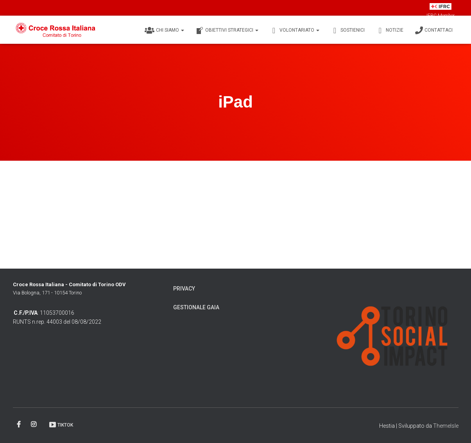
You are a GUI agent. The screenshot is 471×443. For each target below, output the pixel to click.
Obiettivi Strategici (227, 30)
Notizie (389, 30)
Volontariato (294, 30)
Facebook (19, 425)
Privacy (184, 288)
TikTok (60, 425)
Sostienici (348, 30)
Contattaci (434, 30)
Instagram (34, 425)
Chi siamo (164, 30)
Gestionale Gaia (196, 307)
